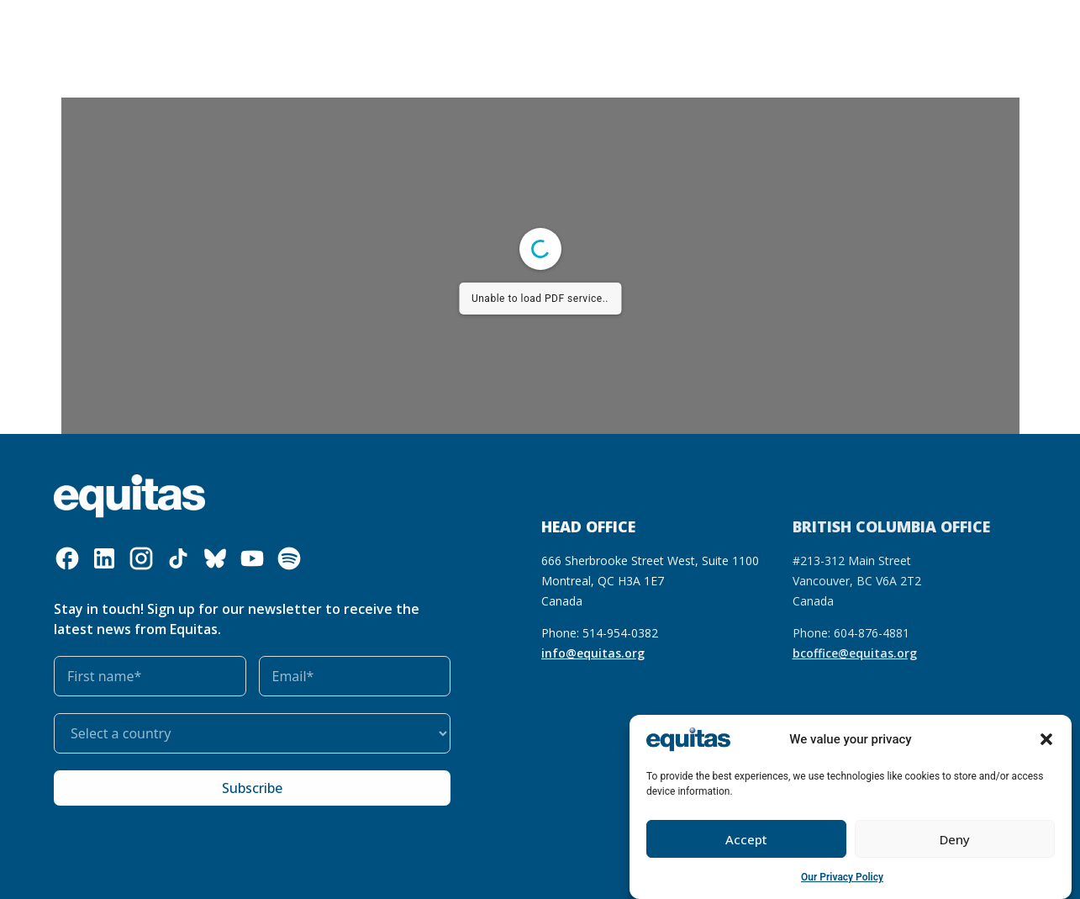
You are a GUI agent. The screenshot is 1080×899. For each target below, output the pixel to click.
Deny (955, 839)
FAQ (876, 16)
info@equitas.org (593, 653)
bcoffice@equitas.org (855, 653)
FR (844, 16)
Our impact (511, 27)
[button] (1046, 739)
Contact (870, 39)
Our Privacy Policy (842, 877)
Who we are (212, 28)
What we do (317, 28)
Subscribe (252, 788)
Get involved (606, 28)
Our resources (420, 27)
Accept (746, 839)
